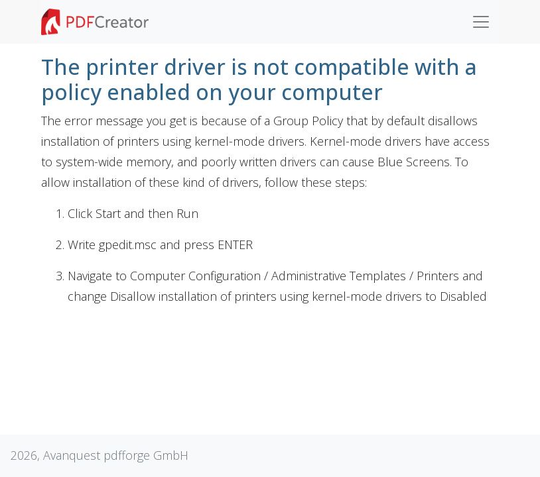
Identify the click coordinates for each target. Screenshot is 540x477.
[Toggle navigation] (481, 21)
